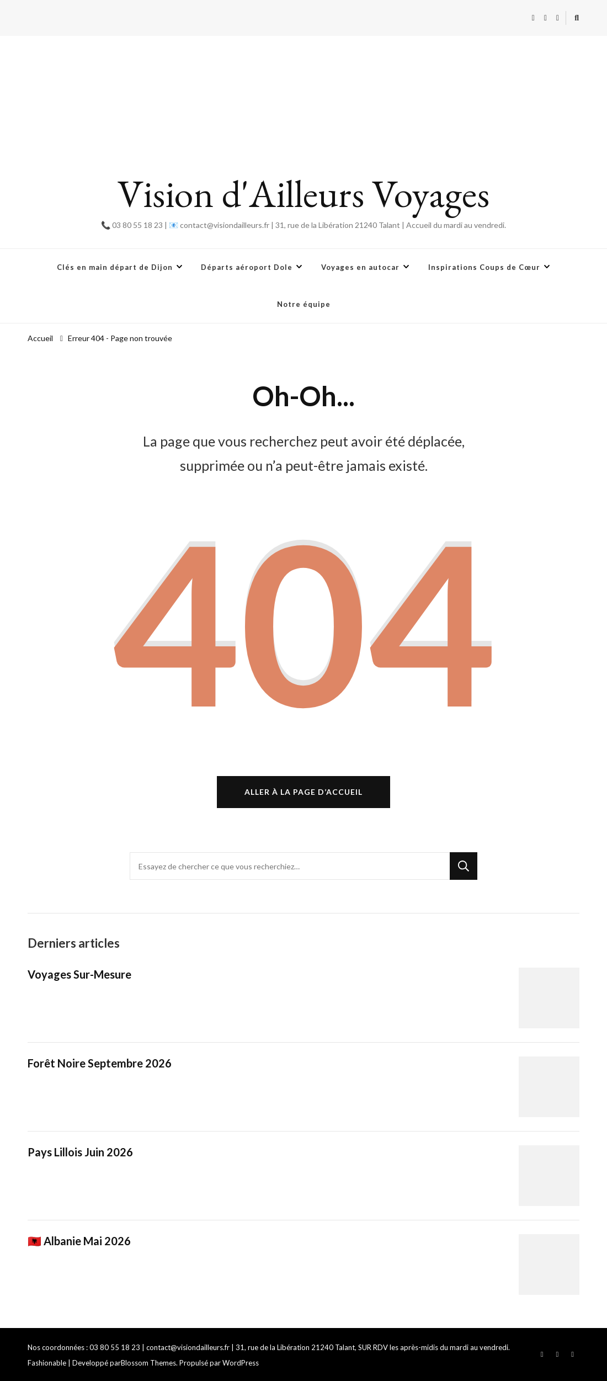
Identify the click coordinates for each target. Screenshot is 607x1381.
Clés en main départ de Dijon (115, 267)
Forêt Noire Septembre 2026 (100, 1063)
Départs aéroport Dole (246, 267)
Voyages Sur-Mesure (79, 974)
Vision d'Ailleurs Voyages (303, 193)
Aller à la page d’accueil (303, 791)
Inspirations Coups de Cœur (484, 267)
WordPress (240, 1362)
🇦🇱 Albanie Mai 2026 (79, 1240)
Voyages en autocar (360, 267)
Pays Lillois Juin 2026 (80, 1152)
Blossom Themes (148, 1362)
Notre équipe (304, 304)
